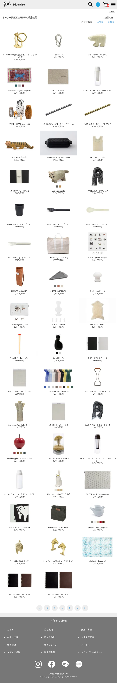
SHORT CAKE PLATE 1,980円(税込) (58, 279)
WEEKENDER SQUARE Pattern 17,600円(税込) (58, 146)
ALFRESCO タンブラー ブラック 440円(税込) (19, 213)
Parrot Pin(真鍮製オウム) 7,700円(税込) (19, 549)
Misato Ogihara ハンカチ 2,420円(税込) (97, 246)
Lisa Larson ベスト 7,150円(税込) (97, 146)
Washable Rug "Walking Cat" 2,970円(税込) (19, 79)
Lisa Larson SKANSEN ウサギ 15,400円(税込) (58, 482)
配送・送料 (12, 637)
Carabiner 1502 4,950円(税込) (58, 43)
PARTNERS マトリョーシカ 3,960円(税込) (19, 112)
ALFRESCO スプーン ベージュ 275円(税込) (97, 213)
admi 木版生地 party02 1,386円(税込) (97, 549)
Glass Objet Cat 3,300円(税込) (58, 346)
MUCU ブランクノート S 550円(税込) (97, 346)
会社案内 (48, 629)
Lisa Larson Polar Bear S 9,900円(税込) (97, 43)
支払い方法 (86, 629)
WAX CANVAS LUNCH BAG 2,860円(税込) (58, 516)
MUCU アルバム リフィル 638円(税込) (19, 179)
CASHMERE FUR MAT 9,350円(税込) (97, 313)
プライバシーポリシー (92, 652)
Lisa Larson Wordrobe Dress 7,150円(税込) (58, 380)
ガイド (10, 629)
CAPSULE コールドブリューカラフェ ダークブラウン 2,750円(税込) (97, 448)
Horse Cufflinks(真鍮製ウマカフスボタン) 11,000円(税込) (58, 549)
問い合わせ (49, 637)
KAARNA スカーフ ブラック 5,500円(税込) (97, 179)
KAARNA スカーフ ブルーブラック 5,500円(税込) (97, 413)
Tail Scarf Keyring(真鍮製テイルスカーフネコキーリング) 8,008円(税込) (19, 44)
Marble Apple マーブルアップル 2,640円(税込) (19, 447)
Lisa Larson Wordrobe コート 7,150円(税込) (19, 413)
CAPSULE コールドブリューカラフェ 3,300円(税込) (97, 79)
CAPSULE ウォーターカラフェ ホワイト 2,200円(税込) (19, 482)
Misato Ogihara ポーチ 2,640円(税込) (19, 313)
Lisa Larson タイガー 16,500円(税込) (19, 146)
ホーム (112, 11)
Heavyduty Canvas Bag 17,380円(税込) (58, 246)
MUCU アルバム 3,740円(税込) (58, 79)
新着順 (111, 22)
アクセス (85, 645)
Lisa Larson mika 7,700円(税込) (58, 179)
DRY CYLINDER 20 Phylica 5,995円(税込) (58, 447)
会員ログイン (50, 645)
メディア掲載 (13, 652)
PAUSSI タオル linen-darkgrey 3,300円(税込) (97, 482)
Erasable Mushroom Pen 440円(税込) (19, 346)
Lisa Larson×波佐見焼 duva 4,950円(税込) (97, 516)
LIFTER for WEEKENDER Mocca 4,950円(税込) (97, 380)
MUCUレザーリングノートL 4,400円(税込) (58, 583)
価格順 (100, 22)
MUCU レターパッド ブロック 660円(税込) (19, 380)
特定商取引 (49, 652)
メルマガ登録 (87, 637)
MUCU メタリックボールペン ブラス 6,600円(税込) (97, 112)
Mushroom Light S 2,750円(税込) (97, 279)
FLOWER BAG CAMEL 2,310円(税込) (19, 279)
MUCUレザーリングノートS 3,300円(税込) (19, 583)
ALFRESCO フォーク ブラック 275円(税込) (58, 213)
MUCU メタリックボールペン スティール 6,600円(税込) (58, 112)
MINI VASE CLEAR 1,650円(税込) (58, 313)
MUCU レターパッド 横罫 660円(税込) (58, 413)
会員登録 (11, 645)
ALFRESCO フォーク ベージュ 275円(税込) (19, 246)
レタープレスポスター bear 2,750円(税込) (19, 516)
